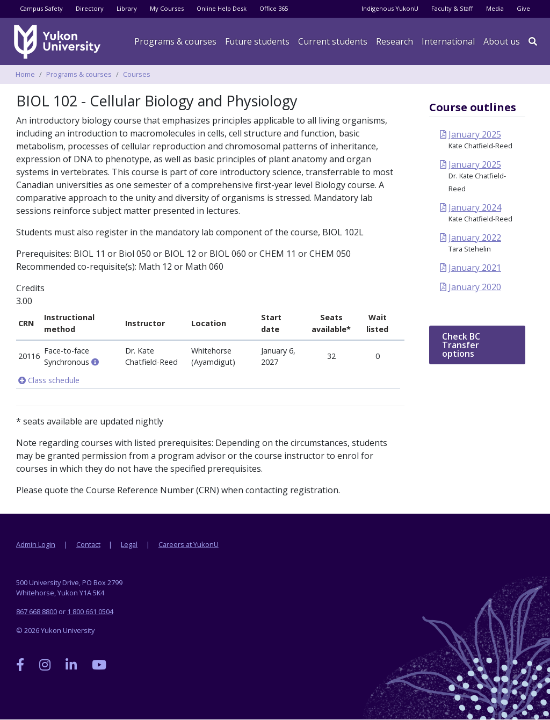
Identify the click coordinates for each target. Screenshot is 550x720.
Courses (136, 74)
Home (25, 74)
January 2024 (474, 207)
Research (394, 41)
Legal (129, 544)
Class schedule (48, 380)
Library (127, 8)
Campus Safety (41, 8)
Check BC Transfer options (461, 344)
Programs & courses (175, 41)
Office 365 (273, 8)
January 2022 (474, 237)
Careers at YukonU (188, 544)
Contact (88, 544)
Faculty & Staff (452, 8)
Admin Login (35, 544)
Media (495, 8)
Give (523, 8)
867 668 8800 (36, 611)
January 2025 (474, 134)
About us (501, 41)
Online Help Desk (222, 8)
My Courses (167, 8)
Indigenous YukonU (389, 8)
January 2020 (474, 287)
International (448, 41)
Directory (90, 8)
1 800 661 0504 (90, 611)
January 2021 (474, 267)
